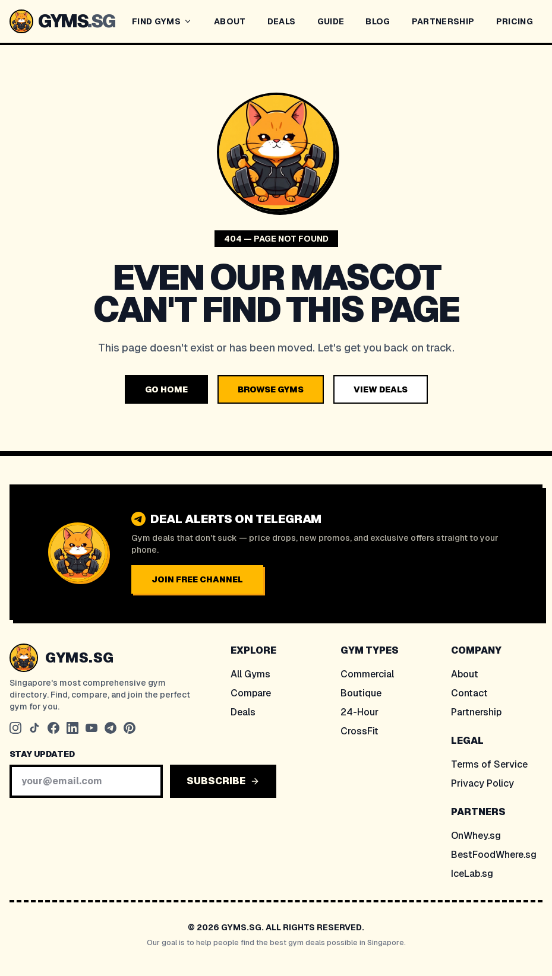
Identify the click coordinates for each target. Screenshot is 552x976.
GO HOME (166, 389)
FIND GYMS (162, 21)
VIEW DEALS (381, 389)
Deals (243, 712)
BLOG (377, 21)
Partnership (476, 712)
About (464, 674)
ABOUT (230, 21)
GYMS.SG (79, 657)
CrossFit (359, 731)
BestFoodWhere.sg (494, 854)
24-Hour (359, 712)
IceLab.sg (472, 873)
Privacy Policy (482, 783)
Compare (251, 693)
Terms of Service (489, 764)
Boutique (360, 693)
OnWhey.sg (476, 835)
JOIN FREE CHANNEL (197, 579)
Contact (469, 693)
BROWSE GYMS (271, 389)
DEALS (281, 21)
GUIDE (331, 21)
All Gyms (250, 674)
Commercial (367, 674)
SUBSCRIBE (223, 781)
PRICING (514, 21)
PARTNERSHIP (443, 21)
